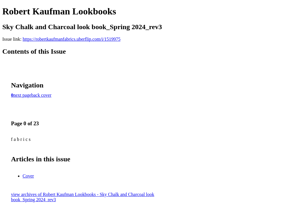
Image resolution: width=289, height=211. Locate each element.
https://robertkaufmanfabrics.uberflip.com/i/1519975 (71, 39)
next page (22, 95)
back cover (41, 95)
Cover (28, 175)
